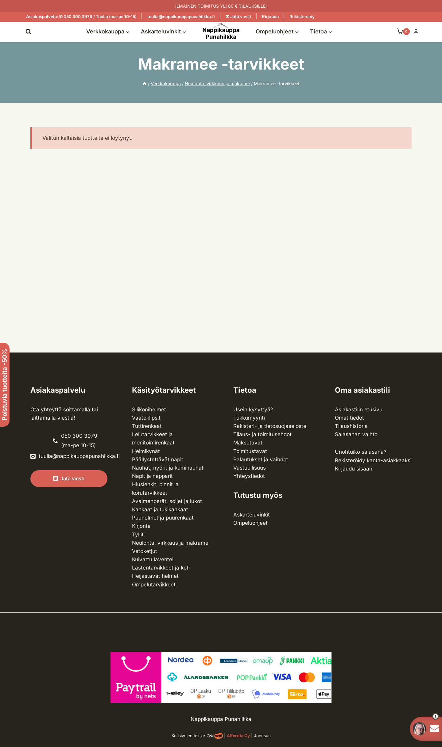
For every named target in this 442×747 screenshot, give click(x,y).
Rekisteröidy (302, 16)
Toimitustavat (250, 451)
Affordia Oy (238, 735)
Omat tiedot (349, 418)
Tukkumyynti (249, 418)
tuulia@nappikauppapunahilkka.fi (181, 16)
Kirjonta (141, 526)
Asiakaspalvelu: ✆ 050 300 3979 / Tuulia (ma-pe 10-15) (81, 16)
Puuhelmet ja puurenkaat (163, 518)
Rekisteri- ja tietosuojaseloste (269, 426)
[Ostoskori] (400, 31)
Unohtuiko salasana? (360, 452)
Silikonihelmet (149, 409)
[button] (424, 716)
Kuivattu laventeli (153, 559)
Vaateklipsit (146, 418)
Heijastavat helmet (155, 576)
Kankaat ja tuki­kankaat (160, 509)
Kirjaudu (270, 16)
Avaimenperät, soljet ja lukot (167, 501)
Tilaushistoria (351, 426)
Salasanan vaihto (356, 434)
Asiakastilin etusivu (358, 409)
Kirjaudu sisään (353, 469)
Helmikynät (146, 451)
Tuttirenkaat (147, 426)
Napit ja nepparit (152, 476)
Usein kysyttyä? (253, 409)
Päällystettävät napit (157, 459)
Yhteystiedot (249, 476)
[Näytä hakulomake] (28, 31)
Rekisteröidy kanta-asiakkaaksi (373, 460)
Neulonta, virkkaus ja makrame (170, 543)
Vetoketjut (144, 551)
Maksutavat (247, 443)
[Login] (416, 31)
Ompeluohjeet (250, 523)
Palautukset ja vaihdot (260, 459)
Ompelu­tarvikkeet (154, 584)
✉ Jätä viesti (238, 16)
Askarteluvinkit (251, 515)
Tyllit (138, 535)
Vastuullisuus (249, 468)
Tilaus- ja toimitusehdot (262, 434)
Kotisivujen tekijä (188, 735)
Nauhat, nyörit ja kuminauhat (168, 468)
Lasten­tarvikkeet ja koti (161, 568)
